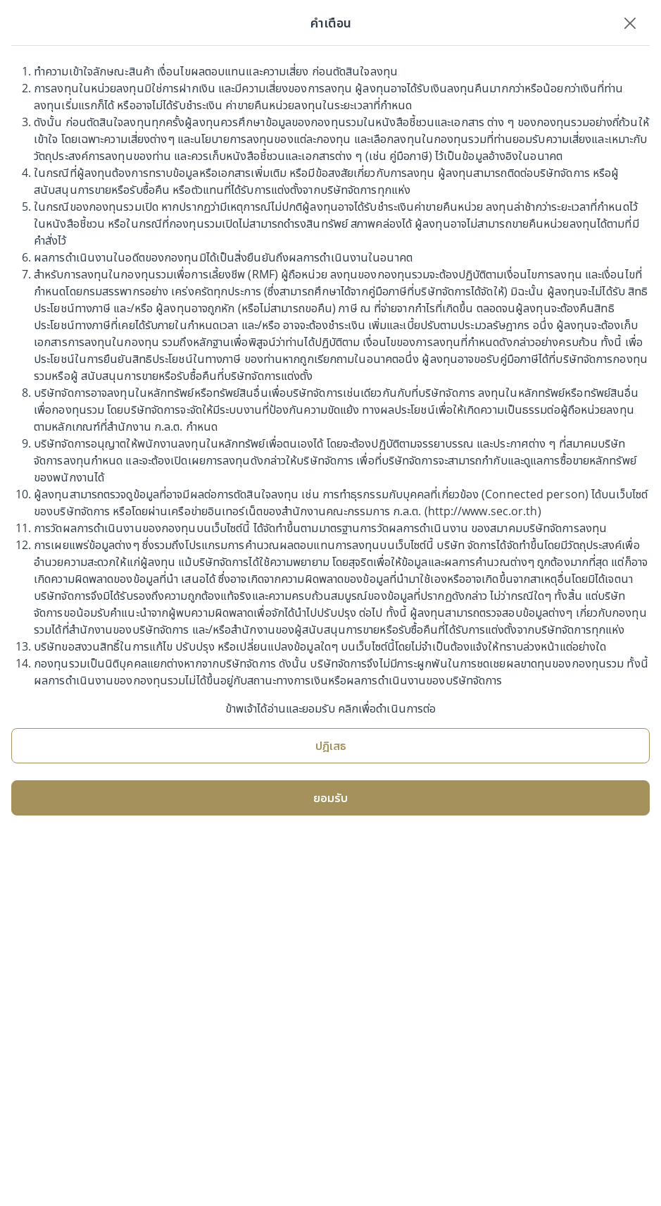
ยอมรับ (330, 798)
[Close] (630, 22)
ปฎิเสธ (330, 745)
